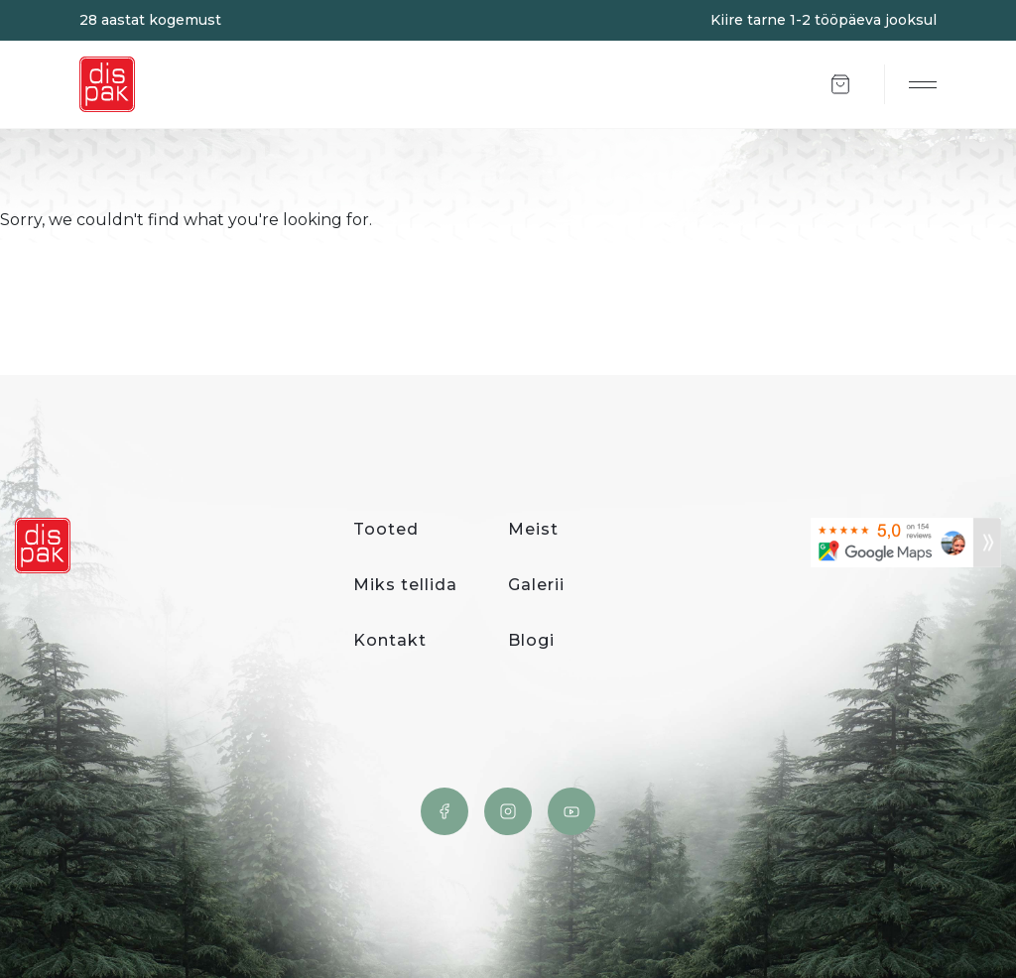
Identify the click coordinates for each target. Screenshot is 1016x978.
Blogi (531, 640)
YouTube (571, 811)
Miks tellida (405, 584)
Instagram (508, 811)
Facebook (444, 811)
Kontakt (390, 640)
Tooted (386, 529)
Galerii (536, 584)
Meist (533, 529)
